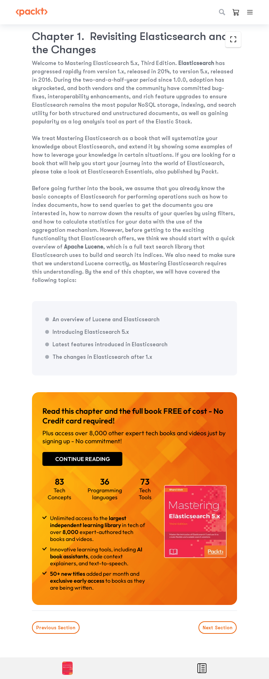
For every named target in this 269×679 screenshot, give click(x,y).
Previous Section (55, 627)
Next (218, 627)
